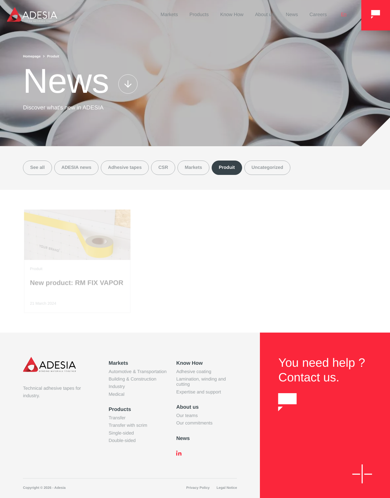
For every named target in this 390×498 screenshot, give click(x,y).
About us (264, 14)
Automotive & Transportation (138, 371)
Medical (116, 394)
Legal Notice (227, 488)
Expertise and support (198, 392)
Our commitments (194, 423)
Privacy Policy (198, 488)
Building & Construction (132, 379)
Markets (169, 14)
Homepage (31, 56)
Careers (318, 14)
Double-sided (122, 440)
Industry (117, 386)
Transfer (117, 418)
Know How (232, 14)
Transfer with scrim (128, 425)
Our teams (187, 415)
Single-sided (121, 433)
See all (37, 167)
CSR (163, 167)
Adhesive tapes (125, 167)
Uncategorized (267, 167)
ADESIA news (76, 167)
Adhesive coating (193, 371)
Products (199, 14)
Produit (227, 167)
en (344, 14)
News (292, 14)
